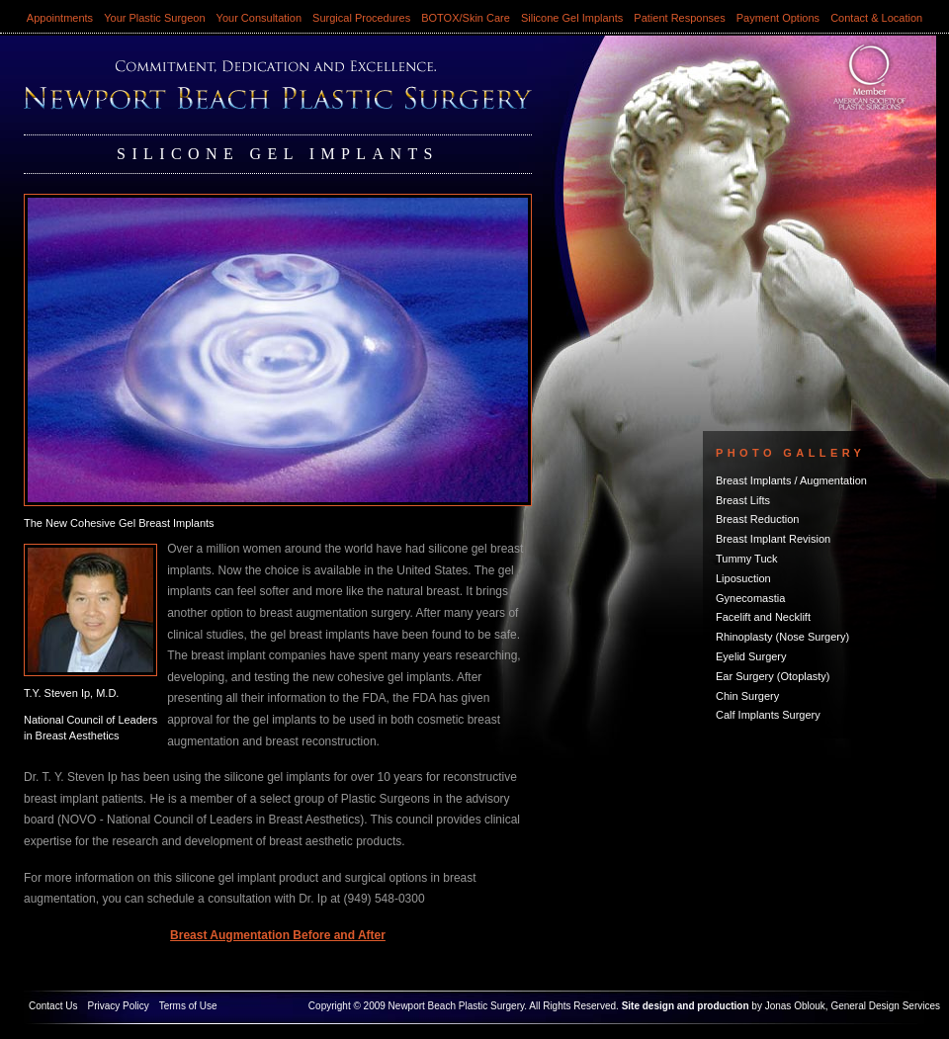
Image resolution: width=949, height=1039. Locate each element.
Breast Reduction (757, 519)
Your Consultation (259, 18)
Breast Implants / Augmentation (791, 480)
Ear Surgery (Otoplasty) (773, 676)
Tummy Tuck (747, 558)
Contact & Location (876, 18)
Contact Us (53, 1005)
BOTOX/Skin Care (465, 18)
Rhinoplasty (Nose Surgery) (782, 637)
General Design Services (885, 1005)
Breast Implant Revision (773, 539)
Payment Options (778, 18)
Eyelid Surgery (751, 656)
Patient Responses (679, 18)
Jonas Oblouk (795, 1005)
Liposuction (743, 578)
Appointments (60, 18)
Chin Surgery (747, 696)
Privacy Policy (117, 1005)
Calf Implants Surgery (768, 715)
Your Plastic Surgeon (154, 18)
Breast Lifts (743, 500)
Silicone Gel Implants (572, 18)
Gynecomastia (750, 598)
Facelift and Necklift (763, 617)
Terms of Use (188, 1005)
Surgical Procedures (361, 18)
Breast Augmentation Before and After (278, 935)
